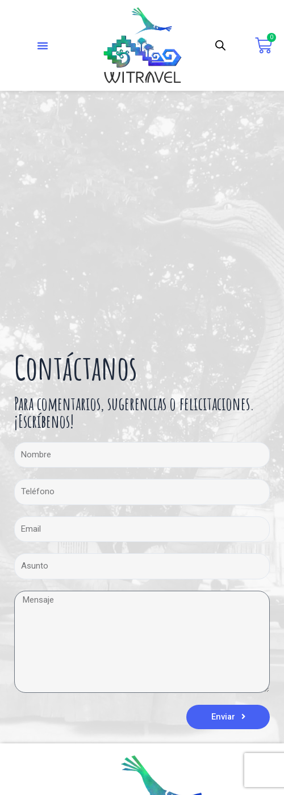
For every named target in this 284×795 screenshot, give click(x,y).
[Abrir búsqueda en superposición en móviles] (220, 45)
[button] (42, 45)
